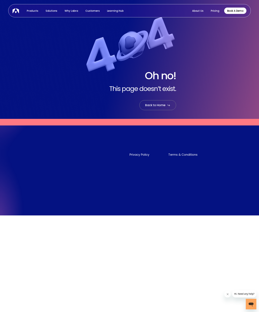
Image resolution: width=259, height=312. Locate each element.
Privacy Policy (139, 155)
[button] (157, 105)
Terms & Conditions (183, 155)
